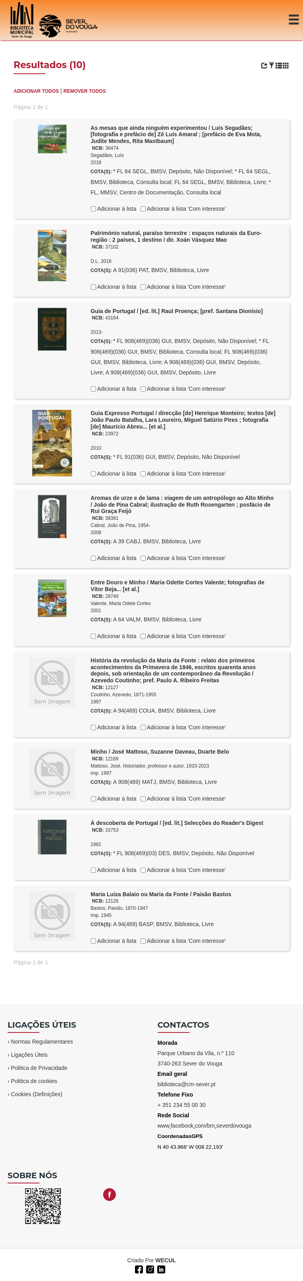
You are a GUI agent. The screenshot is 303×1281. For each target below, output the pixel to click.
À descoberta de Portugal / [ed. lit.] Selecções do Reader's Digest (177, 823)
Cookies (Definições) (37, 1094)
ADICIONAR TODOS (36, 91)
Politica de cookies (34, 1081)
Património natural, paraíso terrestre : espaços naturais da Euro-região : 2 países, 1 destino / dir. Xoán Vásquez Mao (176, 236)
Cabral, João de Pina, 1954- (120, 525)
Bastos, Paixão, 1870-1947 (119, 908)
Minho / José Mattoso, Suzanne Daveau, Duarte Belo (160, 751)
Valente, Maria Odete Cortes (121, 603)
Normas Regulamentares (42, 1041)
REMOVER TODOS (84, 91)
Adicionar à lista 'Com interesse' (186, 209)
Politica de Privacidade (39, 1068)
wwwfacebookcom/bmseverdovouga (205, 1125)
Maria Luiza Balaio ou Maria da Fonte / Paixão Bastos (161, 894)
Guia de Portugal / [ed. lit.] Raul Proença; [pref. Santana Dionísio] (177, 311)
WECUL (165, 1260)
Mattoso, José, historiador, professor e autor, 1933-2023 (150, 766)
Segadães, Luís (107, 155)
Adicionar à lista (116, 209)
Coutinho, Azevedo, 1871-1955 (123, 694)
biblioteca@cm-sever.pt (187, 1084)
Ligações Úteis (29, 1055)
